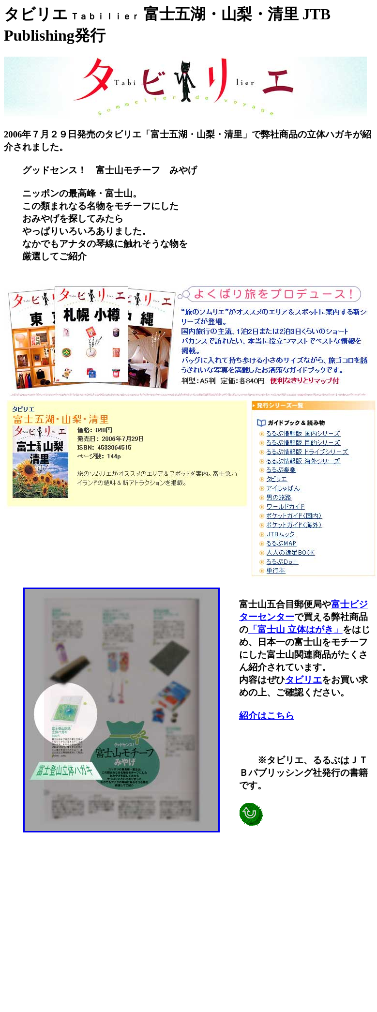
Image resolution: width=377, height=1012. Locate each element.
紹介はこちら (266, 715)
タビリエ (303, 680)
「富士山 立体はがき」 (295, 629)
